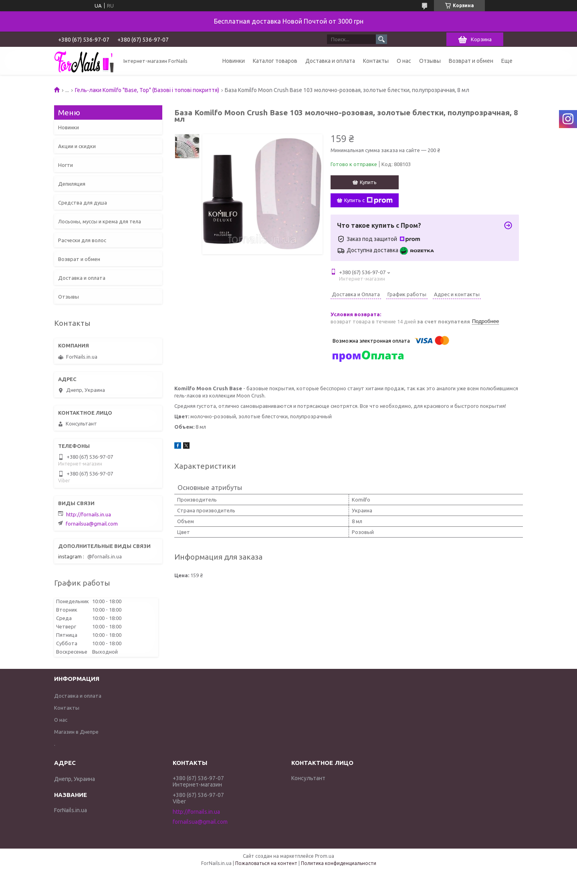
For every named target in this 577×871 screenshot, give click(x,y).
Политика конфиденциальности (338, 863)
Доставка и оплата (330, 61)
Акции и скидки (77, 146)
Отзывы (430, 61)
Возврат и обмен (471, 61)
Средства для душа (82, 202)
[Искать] (381, 39)
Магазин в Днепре (76, 732)
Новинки (233, 61)
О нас (404, 61)
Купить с (368, 200)
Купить (368, 182)
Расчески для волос (82, 240)
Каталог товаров (275, 61)
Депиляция (71, 184)
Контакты (376, 61)
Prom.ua (324, 856)
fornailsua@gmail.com (92, 523)
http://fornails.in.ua (88, 514)
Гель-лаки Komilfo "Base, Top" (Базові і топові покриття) (147, 90)
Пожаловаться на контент (266, 863)
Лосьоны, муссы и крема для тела (99, 221)
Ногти (65, 165)
